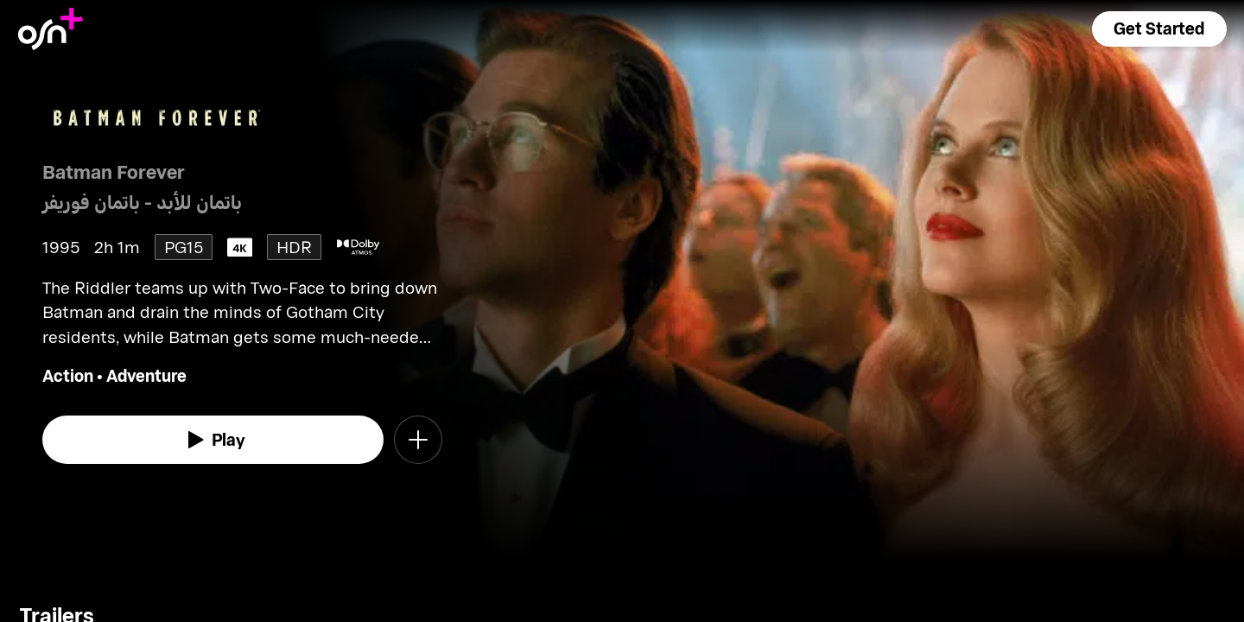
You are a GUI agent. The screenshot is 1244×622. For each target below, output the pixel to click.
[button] (1159, 29)
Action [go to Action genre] (67, 375)
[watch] (213, 440)
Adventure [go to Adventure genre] (146, 375)
